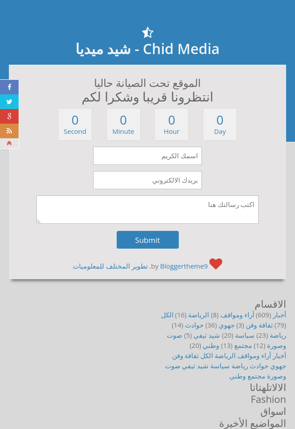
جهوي (227, 324)
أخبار (279, 314)
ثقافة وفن (259, 324)
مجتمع (243, 345)
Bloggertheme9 (184, 265)
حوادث (194, 324)
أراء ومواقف (237, 314)
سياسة (245, 335)
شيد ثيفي (206, 335)
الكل (167, 314)
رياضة (278, 335)
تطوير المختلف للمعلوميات (110, 265)
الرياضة (198, 314)
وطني (211, 345)
